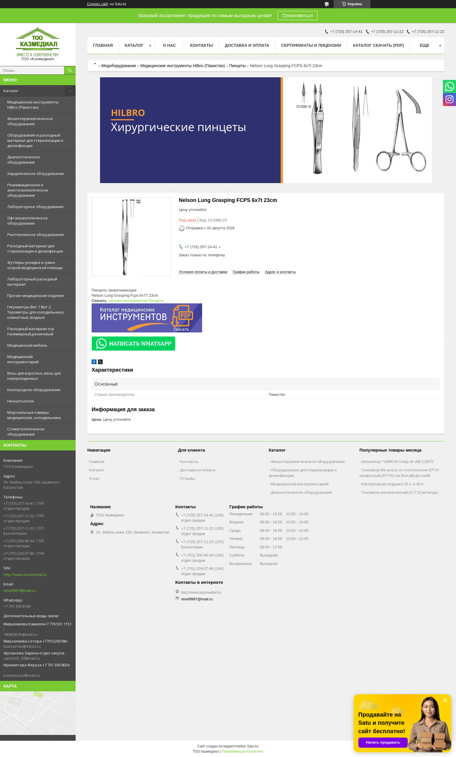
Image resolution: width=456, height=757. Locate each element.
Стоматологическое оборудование (25, 431)
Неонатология (20, 401)
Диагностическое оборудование (23, 159)
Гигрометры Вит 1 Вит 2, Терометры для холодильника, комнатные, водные (35, 312)
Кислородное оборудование (33, 389)
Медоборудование (118, 65)
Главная (103, 45)
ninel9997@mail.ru (19, 590)
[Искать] (70, 70)
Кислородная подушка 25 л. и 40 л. (392, 483)
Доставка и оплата (247, 45)
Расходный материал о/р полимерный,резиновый (30, 331)
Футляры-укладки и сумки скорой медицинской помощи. (35, 265)
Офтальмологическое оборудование (27, 220)
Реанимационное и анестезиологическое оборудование (27, 190)
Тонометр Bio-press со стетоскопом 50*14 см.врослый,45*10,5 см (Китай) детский (398, 472)
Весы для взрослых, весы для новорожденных (34, 376)
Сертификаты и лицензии (311, 45)
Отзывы (187, 478)
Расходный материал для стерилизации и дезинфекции (35, 248)
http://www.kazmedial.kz (25, 574)
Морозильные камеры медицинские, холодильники (34, 415)
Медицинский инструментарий (23, 359)
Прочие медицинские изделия (35, 295)
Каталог (10, 90)
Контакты (201, 45)
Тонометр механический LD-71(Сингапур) (399, 492)
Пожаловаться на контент (242, 751)
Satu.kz (253, 746)
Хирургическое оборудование (35, 173)
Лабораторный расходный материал (32, 281)
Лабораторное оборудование (35, 206)
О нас (169, 45)
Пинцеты (237, 65)
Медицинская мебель (27, 345)
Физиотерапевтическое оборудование (30, 121)
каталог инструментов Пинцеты (136, 300)
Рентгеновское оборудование (35, 234)
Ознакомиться (297, 15)
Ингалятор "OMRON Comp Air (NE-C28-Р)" (397, 461)
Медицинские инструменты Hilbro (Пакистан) (33, 104)
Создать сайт (97, 4)
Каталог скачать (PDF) (378, 45)
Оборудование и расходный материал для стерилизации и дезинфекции (35, 140)
